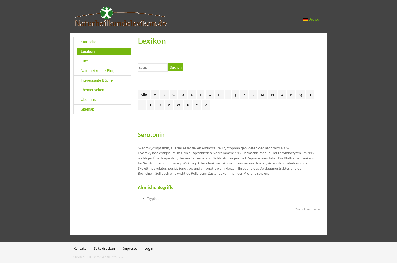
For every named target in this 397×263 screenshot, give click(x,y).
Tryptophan (156, 198)
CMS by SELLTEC (83, 257)
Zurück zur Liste (307, 209)
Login (148, 248)
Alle (144, 94)
